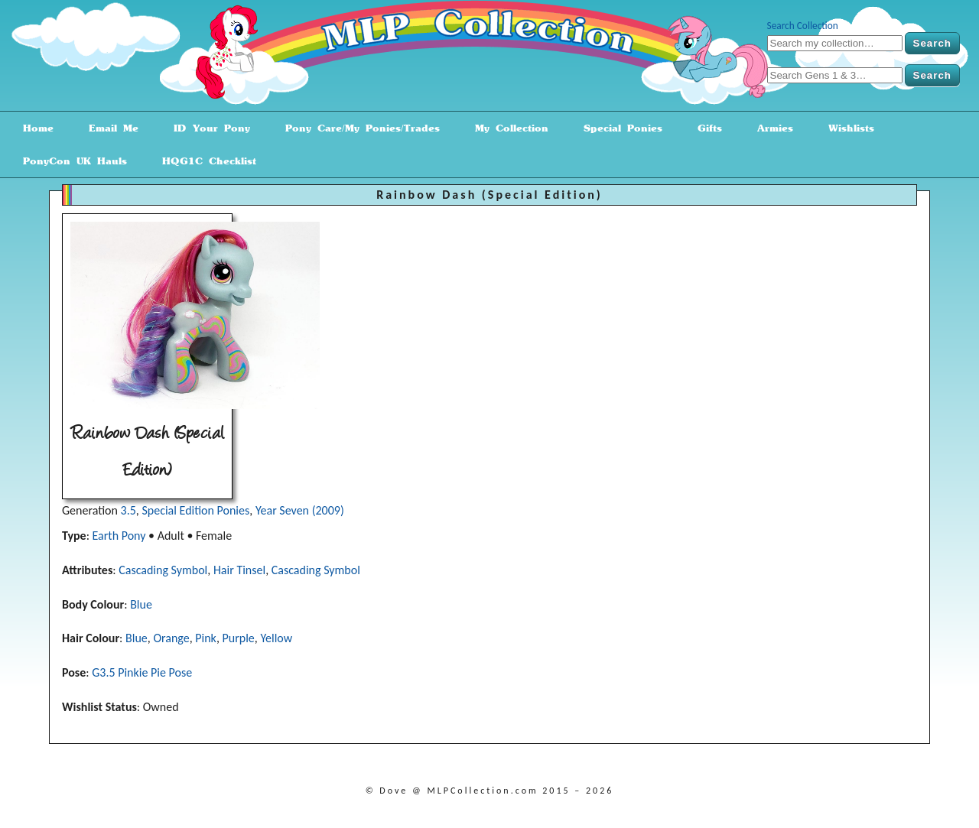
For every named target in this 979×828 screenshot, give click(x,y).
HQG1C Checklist (203, 161)
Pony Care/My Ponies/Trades (357, 128)
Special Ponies (617, 128)
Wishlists (846, 128)
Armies (769, 128)
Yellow (276, 638)
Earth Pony (119, 535)
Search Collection (802, 25)
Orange (171, 638)
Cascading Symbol (163, 570)
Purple (239, 638)
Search (932, 43)
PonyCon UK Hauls (69, 161)
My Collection (506, 128)
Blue (141, 604)
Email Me (108, 128)
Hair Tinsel (239, 570)
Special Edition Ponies (195, 510)
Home (33, 128)
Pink (205, 638)
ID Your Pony (206, 128)
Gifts (704, 128)
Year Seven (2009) (299, 510)
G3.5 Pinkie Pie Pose (142, 672)
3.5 (128, 510)
